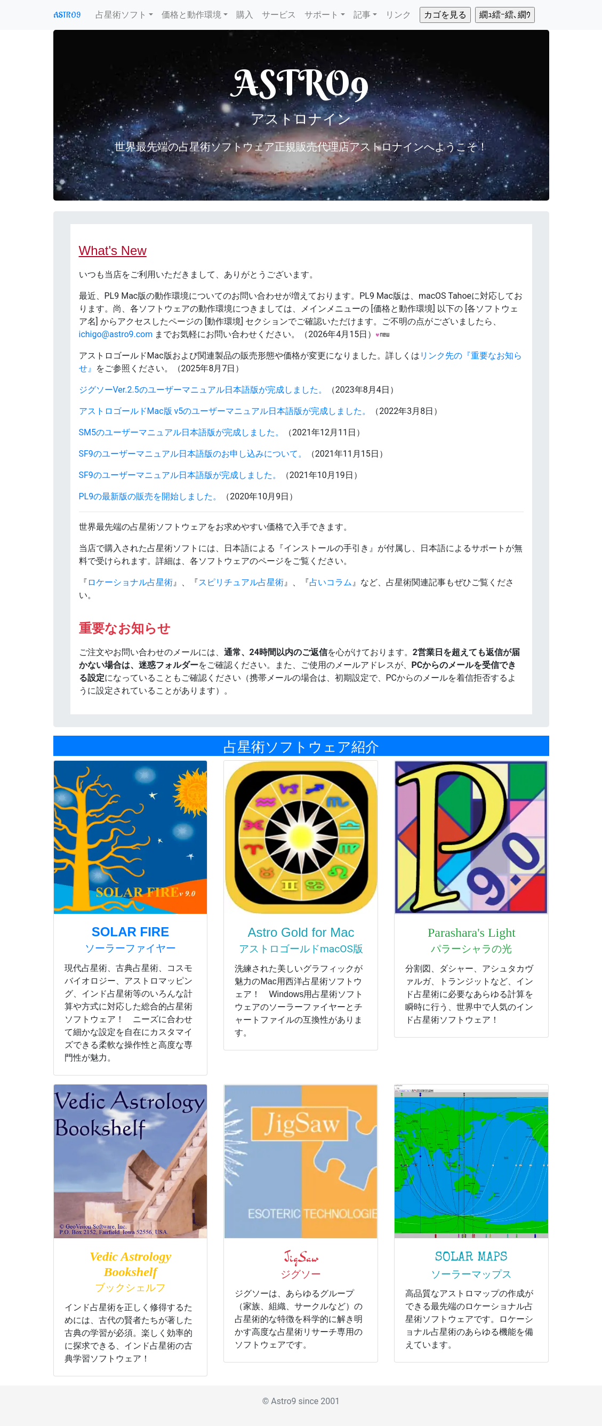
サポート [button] (321, 15)
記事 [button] (362, 15)
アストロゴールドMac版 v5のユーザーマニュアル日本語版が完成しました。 (225, 411)
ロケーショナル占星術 (130, 582)
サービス (279, 15)
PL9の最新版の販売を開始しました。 (150, 496)
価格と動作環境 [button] (191, 15)
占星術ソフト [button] (121, 15)
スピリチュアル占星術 (241, 582)
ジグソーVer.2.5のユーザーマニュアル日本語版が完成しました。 (203, 390)
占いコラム (330, 582)
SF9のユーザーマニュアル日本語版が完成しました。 (180, 475)
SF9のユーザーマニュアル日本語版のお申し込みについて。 (193, 454)
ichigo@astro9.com (116, 334)
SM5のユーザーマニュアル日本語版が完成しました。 (181, 432)
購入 (244, 15)
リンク (398, 15)
